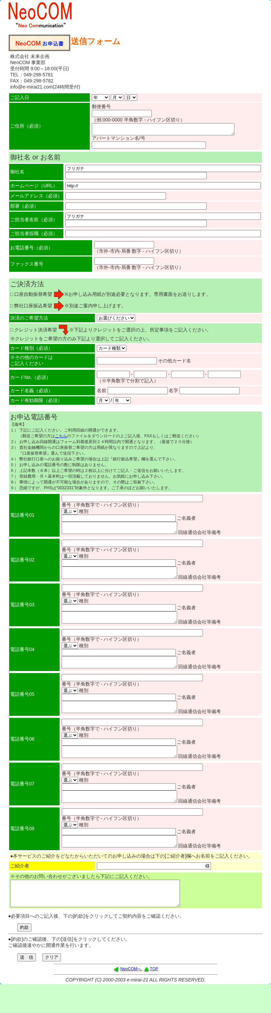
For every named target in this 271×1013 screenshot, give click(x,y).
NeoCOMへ (131, 992)
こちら (61, 438)
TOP (154, 992)
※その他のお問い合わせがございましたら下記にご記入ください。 (81, 894)
